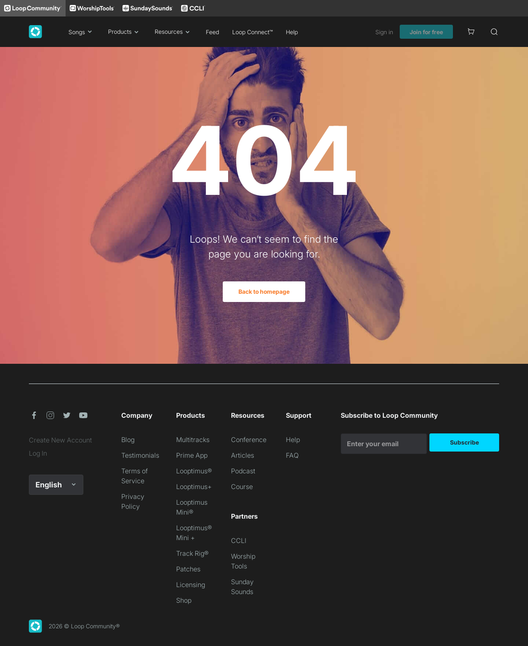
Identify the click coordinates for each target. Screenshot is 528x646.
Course (242, 486)
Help (292, 31)
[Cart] (471, 32)
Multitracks (193, 439)
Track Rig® (192, 553)
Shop (183, 600)
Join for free (426, 31)
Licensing (190, 584)
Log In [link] (38, 453)
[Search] (494, 32)
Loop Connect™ (252, 31)
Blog (127, 439)
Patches (188, 569)
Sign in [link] (384, 31)
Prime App (191, 455)
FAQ (292, 455)
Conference (248, 439)
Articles (242, 455)
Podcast (243, 471)
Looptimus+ (194, 486)
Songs (81, 32)
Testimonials (140, 455)
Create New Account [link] (60, 440)
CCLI (238, 540)
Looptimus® (194, 471)
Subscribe (464, 442)
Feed (212, 31)
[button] (34, 415)
